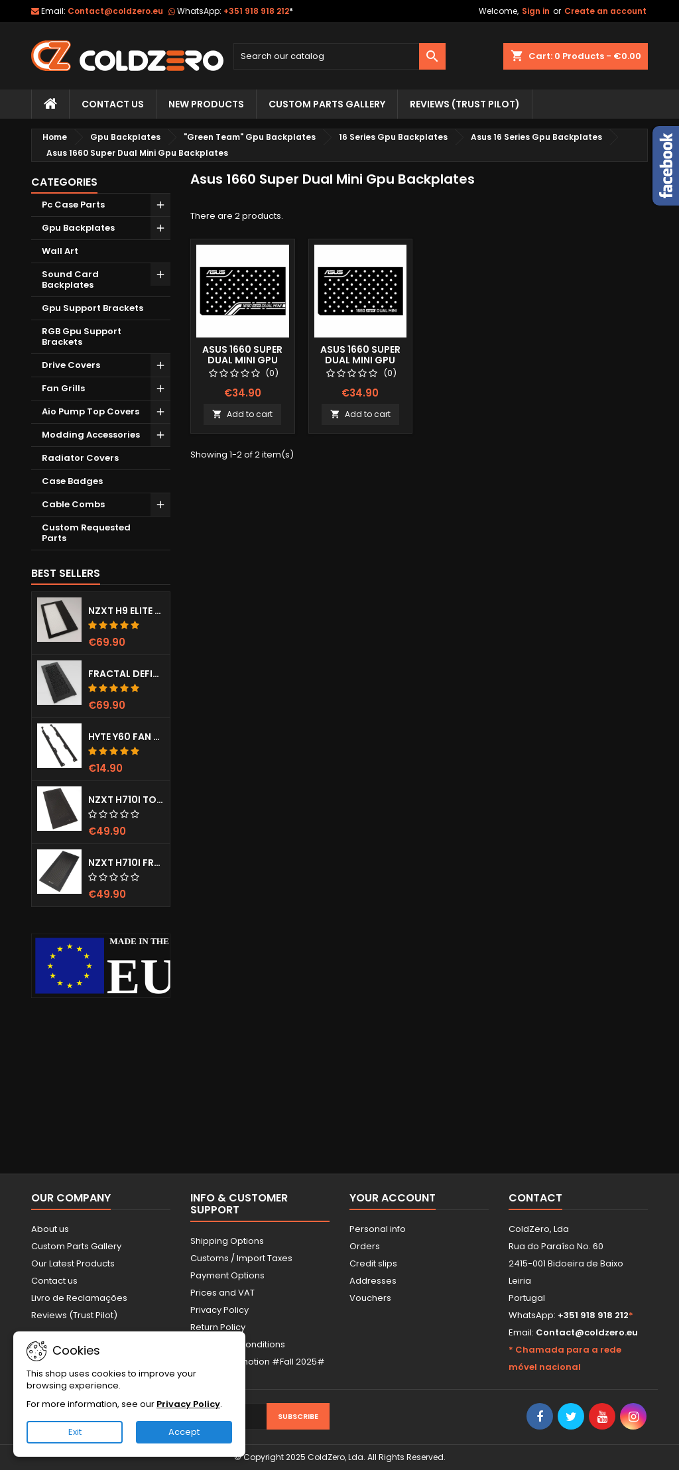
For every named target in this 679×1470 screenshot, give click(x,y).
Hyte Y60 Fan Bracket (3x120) (126, 736)
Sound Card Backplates (70, 279)
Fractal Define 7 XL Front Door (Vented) (126, 673)
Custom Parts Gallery (327, 104)
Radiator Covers (80, 458)
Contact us (54, 1280)
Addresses (373, 1280)
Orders (364, 1246)
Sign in (536, 11)
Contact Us (113, 104)
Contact (535, 1197)
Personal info (377, 1229)
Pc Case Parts (73, 204)
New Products (206, 104)
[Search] (339, 56)
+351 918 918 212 (258, 11)
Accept (184, 1432)
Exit (75, 1432)
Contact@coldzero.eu (115, 11)
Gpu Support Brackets (92, 308)
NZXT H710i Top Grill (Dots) (126, 799)
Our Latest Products (73, 1263)
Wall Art (60, 251)
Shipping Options (227, 1241)
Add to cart (242, 414)
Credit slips (373, 1263)
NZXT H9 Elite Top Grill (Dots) (126, 610)
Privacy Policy (219, 1310)
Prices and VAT (222, 1292)
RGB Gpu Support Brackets (81, 336)
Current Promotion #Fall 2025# (257, 1361)
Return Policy (217, 1327)
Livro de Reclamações (79, 1298)
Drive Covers (71, 365)
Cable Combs (73, 504)
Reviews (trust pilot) (465, 104)
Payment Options (227, 1275)
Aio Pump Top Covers (90, 411)
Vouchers (370, 1298)
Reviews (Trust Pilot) (74, 1315)
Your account (392, 1197)
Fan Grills (63, 388)
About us (50, 1229)
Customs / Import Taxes (241, 1258)
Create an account (605, 11)
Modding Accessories (91, 434)
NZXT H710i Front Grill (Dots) (126, 862)
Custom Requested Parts (86, 532)
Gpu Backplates (78, 227)
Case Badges (72, 481)
